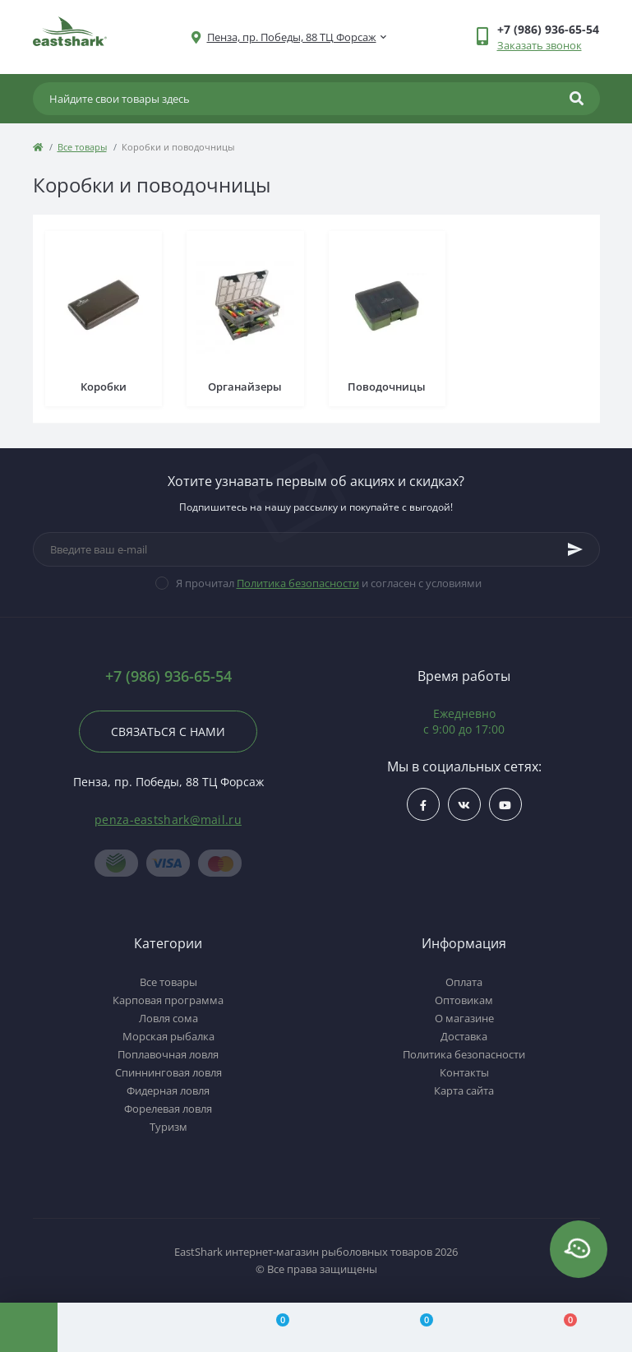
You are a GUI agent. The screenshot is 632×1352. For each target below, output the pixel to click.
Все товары (82, 147)
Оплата (463, 982)
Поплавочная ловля (168, 1054)
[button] (292, 37)
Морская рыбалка (168, 1036)
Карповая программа (168, 1000)
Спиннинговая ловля (168, 1072)
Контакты (464, 1072)
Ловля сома (168, 1018)
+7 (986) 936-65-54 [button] (168, 676)
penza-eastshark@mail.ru (168, 819)
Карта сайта (464, 1090)
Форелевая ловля (168, 1108)
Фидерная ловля (168, 1090)
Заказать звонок (539, 45)
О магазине (464, 1018)
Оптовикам (464, 1000)
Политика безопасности (298, 583)
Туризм (168, 1126)
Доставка (464, 1036)
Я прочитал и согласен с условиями (329, 583)
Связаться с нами (168, 731)
